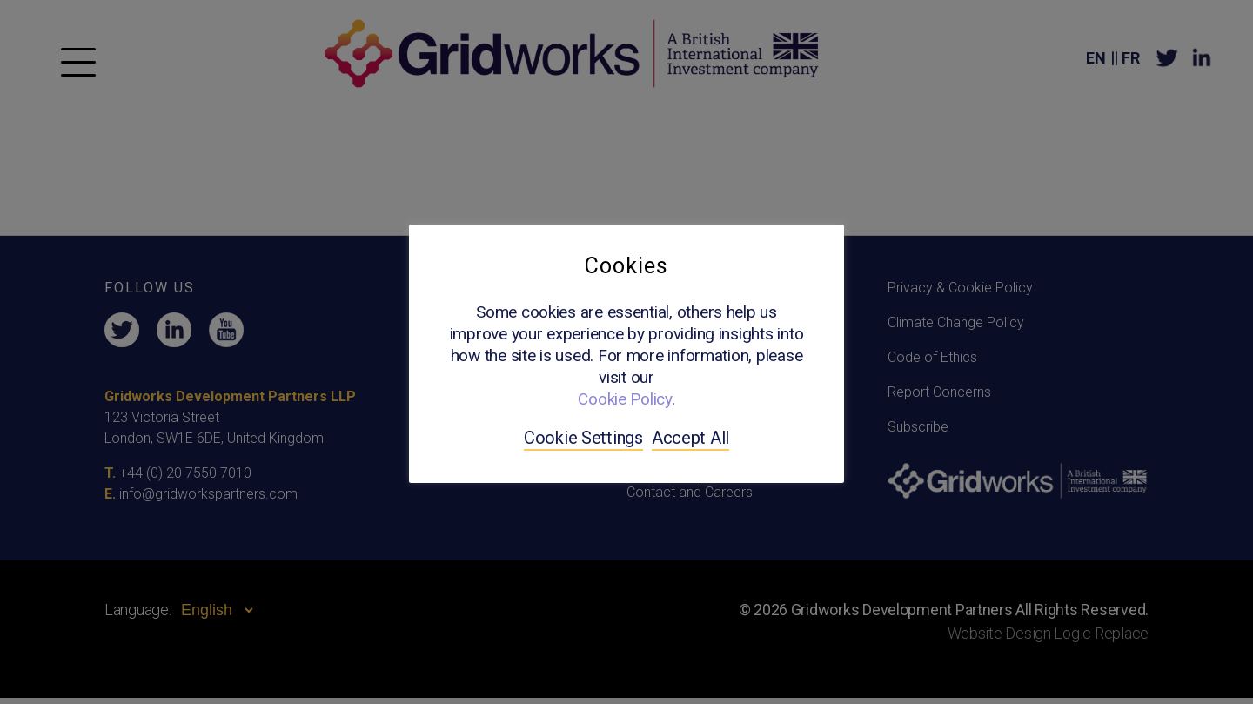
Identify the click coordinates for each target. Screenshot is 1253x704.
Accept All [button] (690, 437)
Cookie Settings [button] (583, 437)
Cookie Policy (625, 399)
